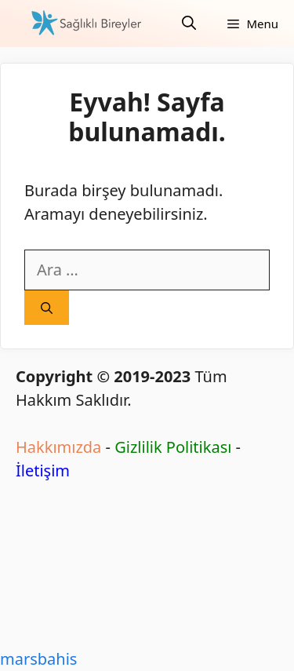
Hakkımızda (58, 447)
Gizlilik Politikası (172, 447)
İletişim (43, 470)
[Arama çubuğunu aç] (189, 23)
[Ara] (46, 308)
